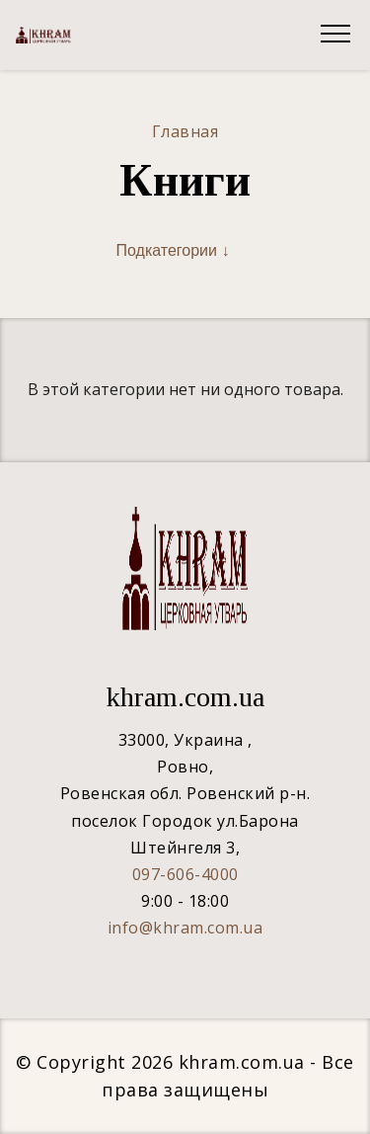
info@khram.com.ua (185, 927)
